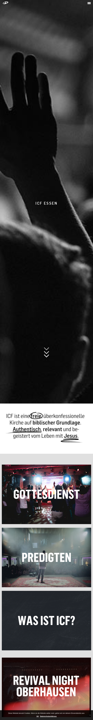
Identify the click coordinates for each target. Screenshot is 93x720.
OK (37, 716)
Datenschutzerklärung (48, 716)
